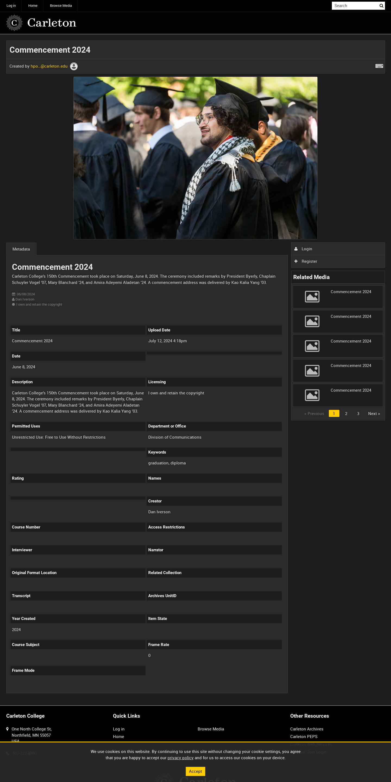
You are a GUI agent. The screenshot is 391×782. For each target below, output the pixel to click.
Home (32, 5)
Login (303, 248)
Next (374, 413)
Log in (11, 5)
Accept (195, 771)
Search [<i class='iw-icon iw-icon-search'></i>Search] (382, 5)
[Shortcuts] (379, 65)
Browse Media (61, 5)
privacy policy (181, 757)
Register (305, 261)
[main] (195, 369)
